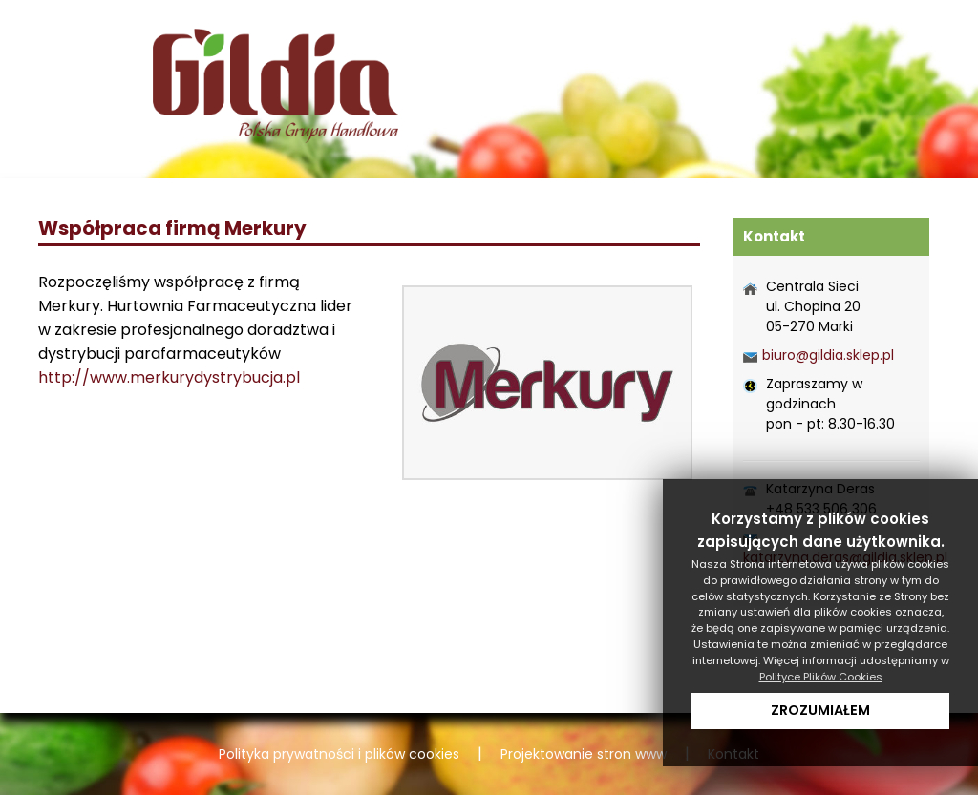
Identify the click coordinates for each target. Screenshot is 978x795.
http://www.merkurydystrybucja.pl (169, 377)
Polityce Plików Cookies (820, 676)
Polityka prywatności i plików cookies (339, 754)
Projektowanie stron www (583, 754)
